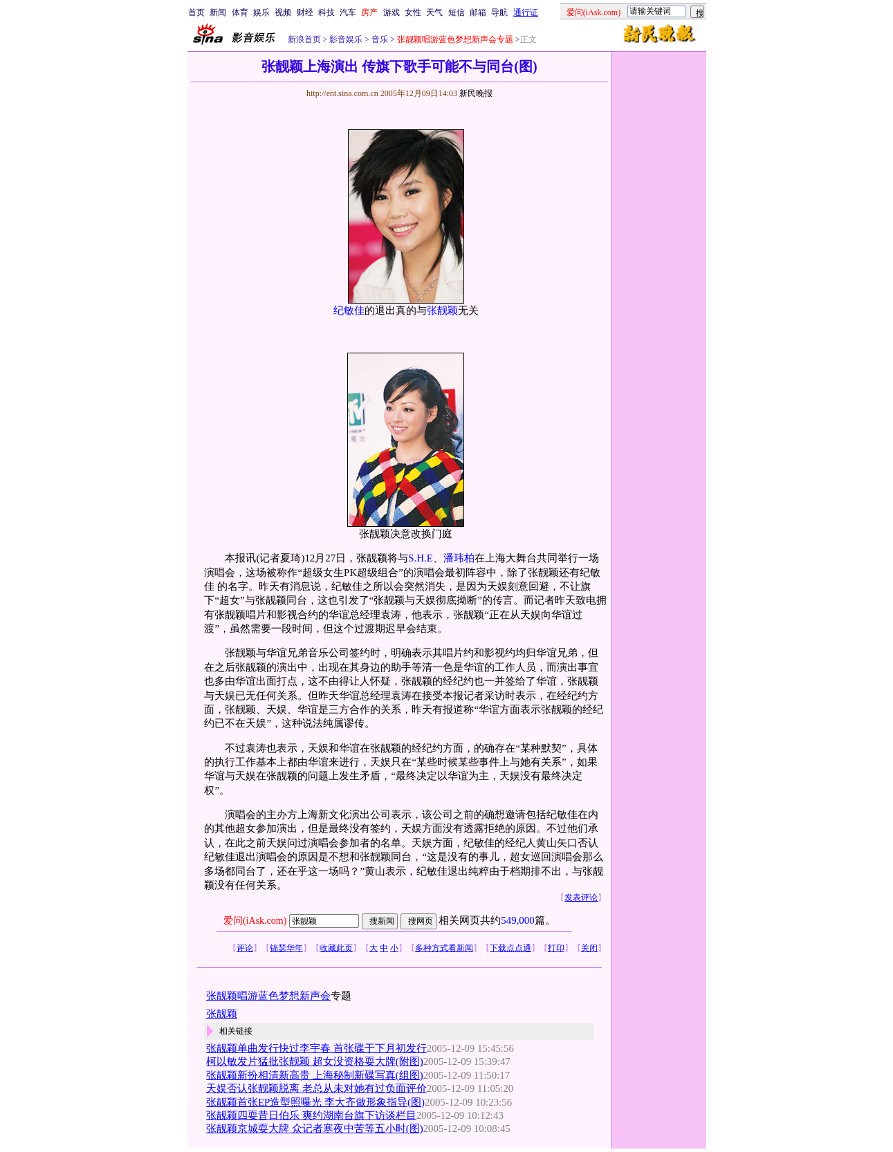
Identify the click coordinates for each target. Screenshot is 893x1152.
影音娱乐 (345, 39)
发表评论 (581, 897)
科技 (326, 12)
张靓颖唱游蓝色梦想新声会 (268, 995)
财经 (305, 12)
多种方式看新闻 (444, 948)
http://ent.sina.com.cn (343, 93)
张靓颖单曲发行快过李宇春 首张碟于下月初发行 (316, 1048)
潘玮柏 (459, 558)
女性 (413, 12)
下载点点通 (510, 948)
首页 (196, 12)
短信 (456, 12)
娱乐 (261, 12)
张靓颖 (442, 310)
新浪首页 (304, 39)
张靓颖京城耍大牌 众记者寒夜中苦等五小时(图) (314, 1128)
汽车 (348, 12)
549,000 (517, 920)
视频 (283, 12)
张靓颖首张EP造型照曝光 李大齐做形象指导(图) (315, 1102)
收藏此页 (336, 948)
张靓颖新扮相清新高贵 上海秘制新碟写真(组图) (314, 1075)
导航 (499, 12)
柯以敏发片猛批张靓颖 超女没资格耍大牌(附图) (314, 1061)
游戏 (391, 12)
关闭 (589, 948)
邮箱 (478, 12)
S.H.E (420, 558)
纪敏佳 (349, 310)
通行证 (525, 12)
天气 (434, 12)
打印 (556, 948)
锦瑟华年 (286, 948)
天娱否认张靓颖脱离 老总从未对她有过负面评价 (316, 1088)
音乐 (378, 39)
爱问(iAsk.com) (254, 921)
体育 (240, 12)
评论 (245, 948)
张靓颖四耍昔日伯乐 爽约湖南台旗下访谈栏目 (311, 1115)
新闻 (218, 12)
